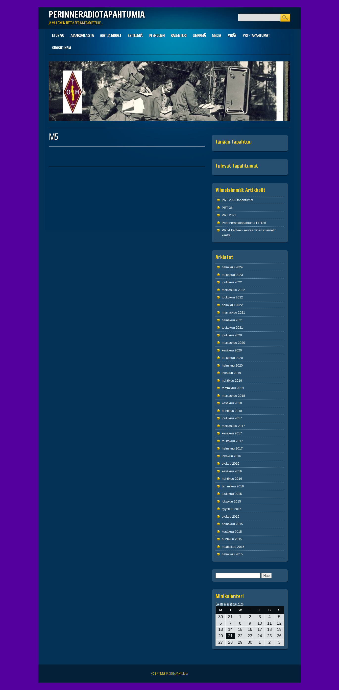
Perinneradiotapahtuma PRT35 (244, 223)
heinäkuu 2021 (232, 320)
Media (216, 35)
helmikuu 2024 (232, 267)
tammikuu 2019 (233, 388)
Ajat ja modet (110, 35)
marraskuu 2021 (233, 312)
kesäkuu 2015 (232, 531)
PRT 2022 (229, 215)
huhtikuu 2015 (232, 539)
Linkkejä (199, 35)
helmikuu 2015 (232, 554)
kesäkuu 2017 (232, 433)
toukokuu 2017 (232, 441)
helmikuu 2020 (232, 365)
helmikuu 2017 (232, 448)
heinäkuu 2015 (232, 524)
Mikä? (231, 35)
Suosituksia (61, 48)
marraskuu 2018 (233, 396)
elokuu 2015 (230, 516)
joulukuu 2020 (232, 335)
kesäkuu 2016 (232, 471)
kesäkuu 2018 (232, 403)
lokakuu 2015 (231, 501)
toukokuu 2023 (232, 275)
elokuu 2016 (230, 463)
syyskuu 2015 (232, 509)
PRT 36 (227, 208)
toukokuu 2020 (232, 358)
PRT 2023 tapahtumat (237, 200)
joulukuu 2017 (232, 418)
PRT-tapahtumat (256, 35)
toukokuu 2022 (232, 297)
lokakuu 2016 (231, 456)
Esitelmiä (135, 35)
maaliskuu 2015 (233, 547)
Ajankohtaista (82, 35)
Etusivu (58, 35)
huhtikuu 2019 (232, 380)
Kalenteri (178, 35)
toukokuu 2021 (232, 327)
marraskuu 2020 (233, 343)
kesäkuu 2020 (232, 350)
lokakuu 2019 (231, 373)
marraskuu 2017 (233, 426)
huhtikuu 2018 (232, 411)
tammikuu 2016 (233, 486)
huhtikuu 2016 (232, 478)
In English (157, 35)
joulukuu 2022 (232, 282)
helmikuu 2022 (232, 305)
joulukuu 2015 (232, 494)
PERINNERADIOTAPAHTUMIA (97, 14)
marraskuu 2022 (233, 290)
